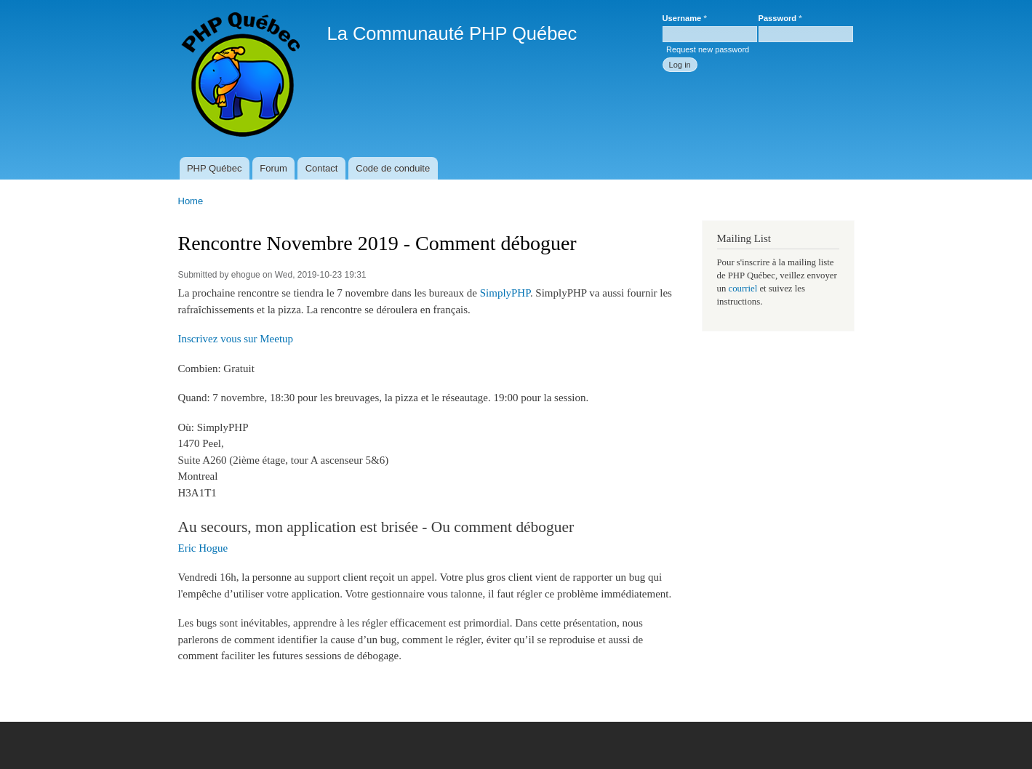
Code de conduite (393, 168)
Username (685, 18)
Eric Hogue (203, 548)
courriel (742, 288)
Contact (321, 168)
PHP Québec (214, 168)
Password (780, 18)
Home (191, 201)
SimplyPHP (505, 293)
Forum (273, 168)
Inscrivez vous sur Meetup (236, 339)
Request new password (707, 49)
